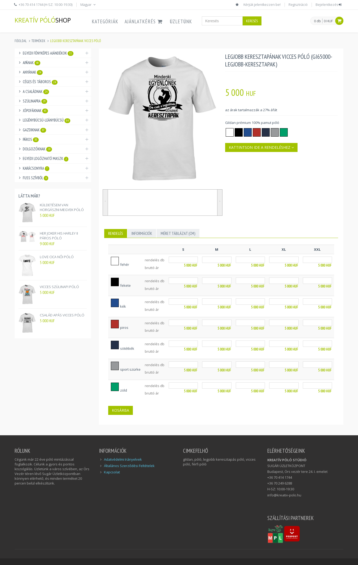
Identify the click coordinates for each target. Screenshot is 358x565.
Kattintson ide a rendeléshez (261, 147)
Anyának (33, 72)
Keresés (252, 21)
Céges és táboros (40, 81)
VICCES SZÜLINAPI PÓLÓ (59, 286)
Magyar (88, 4)
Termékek (38, 41)
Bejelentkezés (329, 4)
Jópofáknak (35, 110)
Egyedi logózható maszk (45, 158)
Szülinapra (35, 101)
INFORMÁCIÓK (142, 233)
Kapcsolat (112, 472)
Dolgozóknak (37, 149)
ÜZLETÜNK (181, 21)
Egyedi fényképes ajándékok (48, 53)
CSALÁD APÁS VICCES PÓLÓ (62, 315)
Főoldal (21, 41)
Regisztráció (298, 4)
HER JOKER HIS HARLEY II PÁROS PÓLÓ (59, 235)
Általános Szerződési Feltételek (129, 465)
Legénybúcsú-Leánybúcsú (46, 120)
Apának (31, 62)
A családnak (36, 91)
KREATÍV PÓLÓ (43, 20)
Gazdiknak (34, 130)
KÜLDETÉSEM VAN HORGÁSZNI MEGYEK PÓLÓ (62, 207)
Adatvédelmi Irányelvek (123, 459)
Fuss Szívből (35, 178)
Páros (31, 139)
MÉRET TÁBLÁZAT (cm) (178, 233)
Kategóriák (105, 21)
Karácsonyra (36, 168)
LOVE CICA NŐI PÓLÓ (57, 256)
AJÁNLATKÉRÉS (144, 21)
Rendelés (115, 233)
